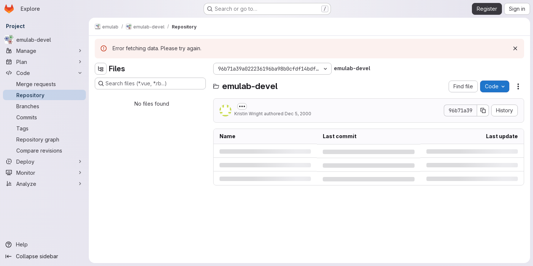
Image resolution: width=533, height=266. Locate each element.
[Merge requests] (44, 84)
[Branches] (44, 106)
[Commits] (44, 117)
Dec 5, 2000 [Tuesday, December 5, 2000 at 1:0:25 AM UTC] (298, 113)
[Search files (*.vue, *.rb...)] (150, 83)
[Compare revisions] (44, 150)
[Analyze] (44, 183)
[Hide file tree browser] (101, 69)
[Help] (44, 244)
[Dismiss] (515, 48)
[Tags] (44, 128)
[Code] (44, 73)
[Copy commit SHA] (483, 110)
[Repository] (44, 95)
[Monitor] (44, 172)
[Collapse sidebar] (44, 256)
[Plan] (44, 62)
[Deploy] (44, 161)
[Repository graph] (44, 139)
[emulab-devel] (44, 39)
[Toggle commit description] (242, 106)
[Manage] (44, 50)
